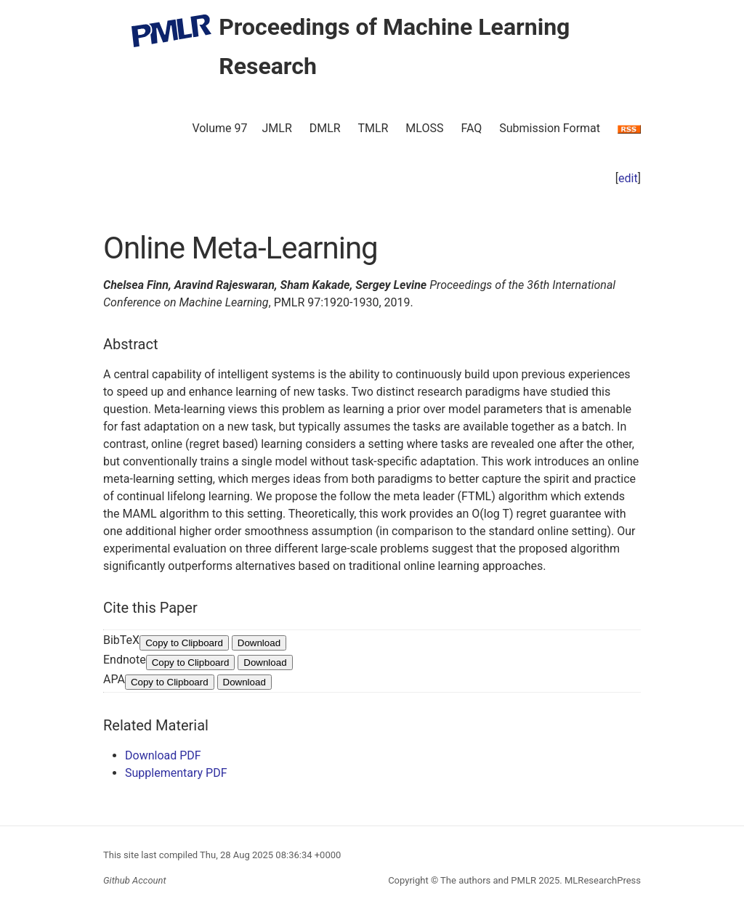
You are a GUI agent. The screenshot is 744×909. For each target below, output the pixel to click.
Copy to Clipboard (184, 642)
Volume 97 (219, 128)
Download (259, 642)
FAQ (471, 128)
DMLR (325, 128)
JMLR (277, 128)
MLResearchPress (601, 880)
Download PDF (163, 755)
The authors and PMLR (488, 880)
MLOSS (424, 128)
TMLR (372, 128)
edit (628, 178)
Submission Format (549, 128)
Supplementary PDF (176, 773)
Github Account (134, 880)
